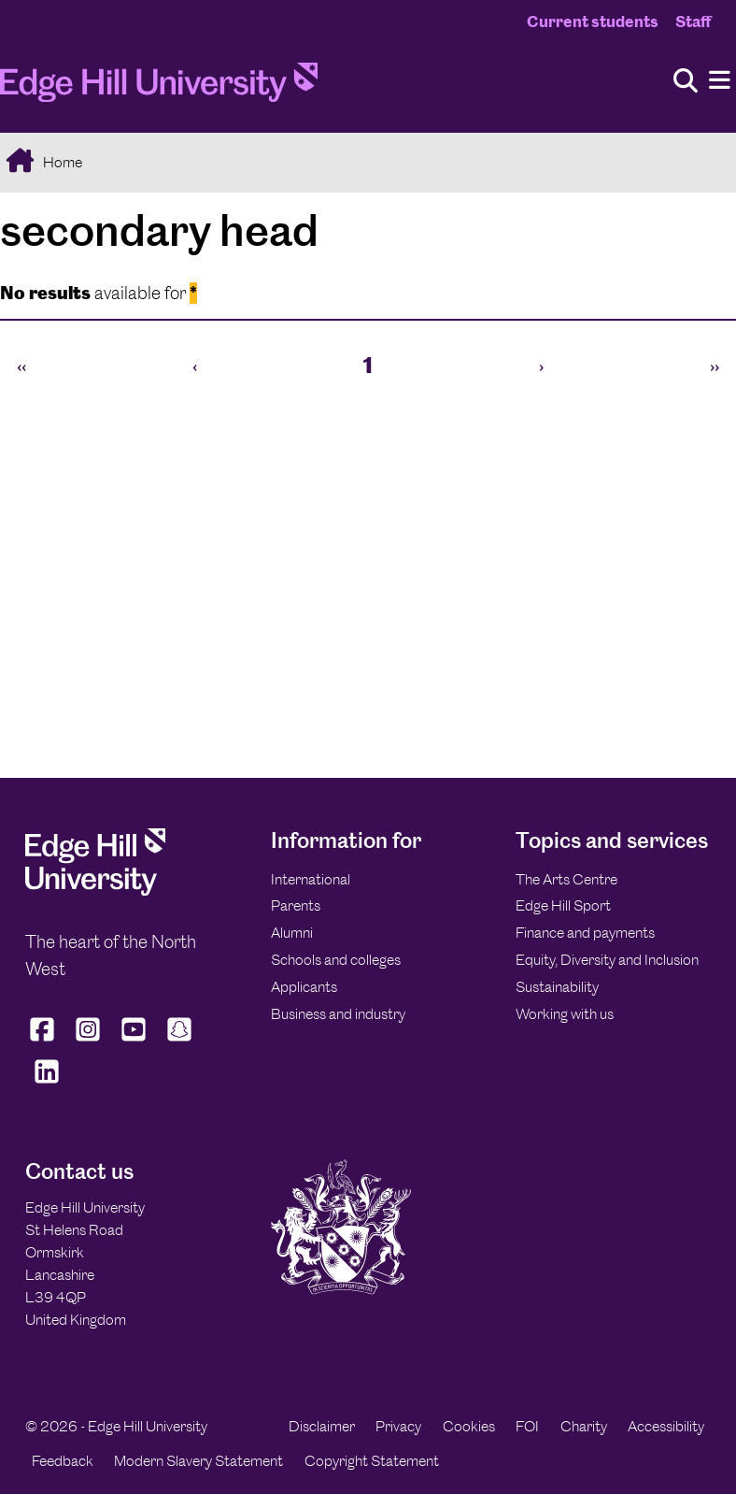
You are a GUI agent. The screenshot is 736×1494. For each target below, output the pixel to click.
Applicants (304, 987)
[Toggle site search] (685, 81)
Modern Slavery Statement (198, 1461)
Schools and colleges (336, 960)
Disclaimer (322, 1426)
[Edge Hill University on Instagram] (88, 1041)
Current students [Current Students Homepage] (592, 21)
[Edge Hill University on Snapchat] (180, 1041)
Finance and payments (585, 932)
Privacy (398, 1426)
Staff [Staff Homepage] (693, 21)
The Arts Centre (566, 879)
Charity (583, 1426)
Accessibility (666, 1426)
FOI (527, 1426)
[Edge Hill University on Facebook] (44, 1041)
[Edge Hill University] (95, 890)
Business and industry (338, 1014)
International (310, 879)
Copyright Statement (371, 1461)
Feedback (62, 1461)
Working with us (565, 1014)
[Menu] (719, 80)
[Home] (159, 88)
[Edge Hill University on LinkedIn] (46, 1083)
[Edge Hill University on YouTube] (134, 1041)
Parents (295, 905)
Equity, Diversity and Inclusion (607, 960)
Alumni (292, 932)
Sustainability (557, 987)
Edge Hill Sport (563, 905)
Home (61, 162)
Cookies (469, 1426)
